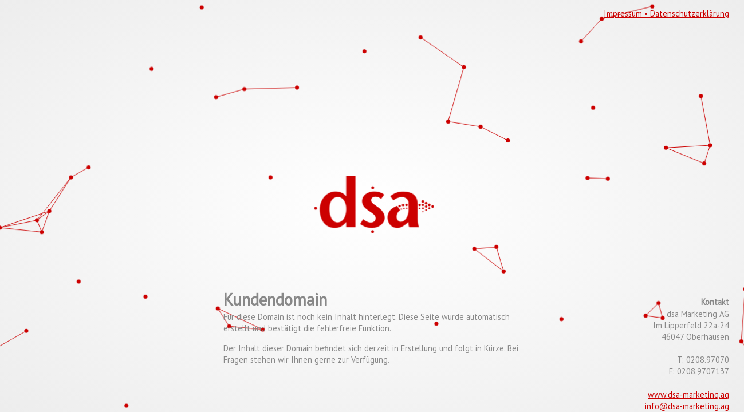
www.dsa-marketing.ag (688, 394)
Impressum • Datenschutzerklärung (666, 13)
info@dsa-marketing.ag (687, 406)
